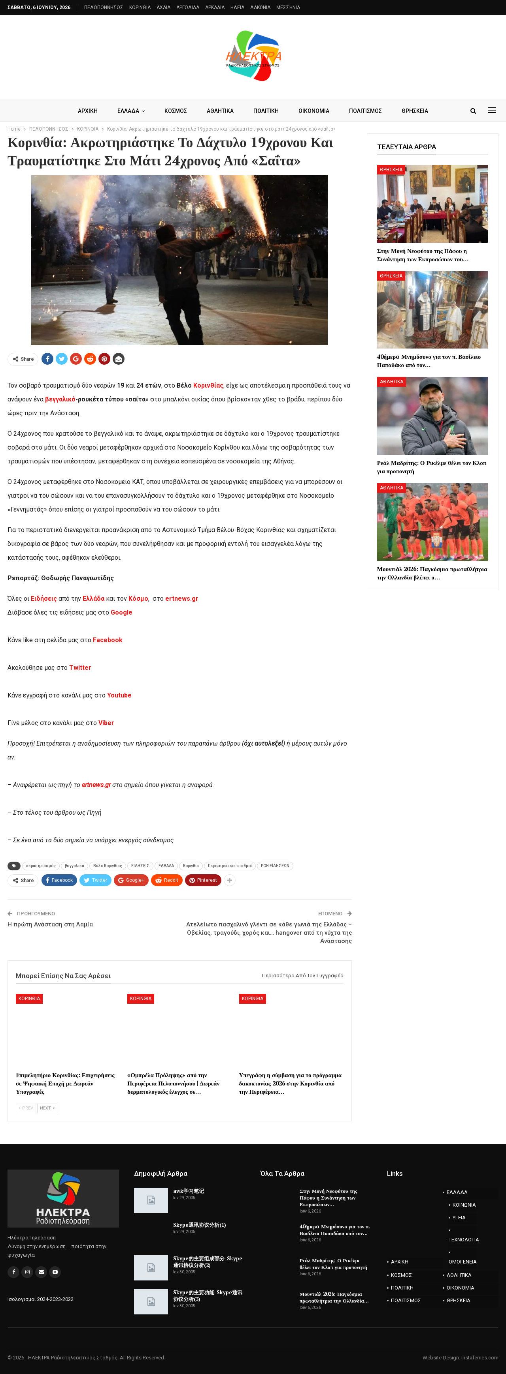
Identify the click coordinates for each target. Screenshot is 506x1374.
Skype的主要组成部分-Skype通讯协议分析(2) (207, 1262)
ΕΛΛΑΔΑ (125, 111)
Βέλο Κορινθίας (107, 866)
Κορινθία (191, 866)
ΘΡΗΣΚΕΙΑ (419, 111)
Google (121, 612)
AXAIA (163, 7)
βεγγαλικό (60, 399)
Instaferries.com (479, 1358)
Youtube (119, 695)
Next (47, 1108)
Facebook (108, 640)
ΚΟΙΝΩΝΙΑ (464, 1205)
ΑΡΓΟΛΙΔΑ (187, 7)
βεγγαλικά (74, 866)
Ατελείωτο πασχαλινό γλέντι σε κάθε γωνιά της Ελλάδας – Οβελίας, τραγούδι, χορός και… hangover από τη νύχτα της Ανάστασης (269, 933)
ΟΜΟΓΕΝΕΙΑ (463, 1262)
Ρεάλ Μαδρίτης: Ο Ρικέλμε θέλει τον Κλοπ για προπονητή (333, 1264)
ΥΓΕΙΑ (459, 1217)
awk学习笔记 (188, 1190)
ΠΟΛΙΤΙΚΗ (266, 111)
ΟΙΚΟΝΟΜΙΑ (315, 111)
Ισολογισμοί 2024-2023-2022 (41, 1299)
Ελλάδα (93, 598)
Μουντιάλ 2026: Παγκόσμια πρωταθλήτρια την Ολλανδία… (334, 1297)
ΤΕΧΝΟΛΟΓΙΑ (463, 1240)
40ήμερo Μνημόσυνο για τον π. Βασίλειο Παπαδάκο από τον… (335, 1230)
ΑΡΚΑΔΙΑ (215, 7)
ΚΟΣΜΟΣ (174, 111)
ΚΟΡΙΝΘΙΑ (140, 7)
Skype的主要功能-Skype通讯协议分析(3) (207, 1296)
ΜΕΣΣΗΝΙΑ (288, 7)
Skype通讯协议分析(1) (199, 1224)
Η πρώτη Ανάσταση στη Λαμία (50, 924)
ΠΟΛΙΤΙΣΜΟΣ (368, 111)
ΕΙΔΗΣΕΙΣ (140, 866)
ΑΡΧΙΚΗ (84, 111)
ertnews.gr (96, 785)
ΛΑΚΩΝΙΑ (260, 7)
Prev (26, 1108)
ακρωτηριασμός (41, 866)
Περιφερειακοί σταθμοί (230, 866)
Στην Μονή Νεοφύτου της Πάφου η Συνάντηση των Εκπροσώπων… (328, 1197)
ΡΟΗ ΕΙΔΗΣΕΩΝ (275, 866)
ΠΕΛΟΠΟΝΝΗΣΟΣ (103, 7)
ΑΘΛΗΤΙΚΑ (219, 111)
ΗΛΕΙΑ (237, 7)
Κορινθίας (208, 385)
